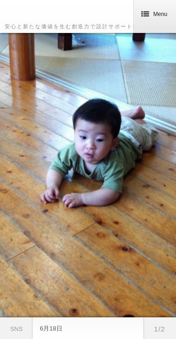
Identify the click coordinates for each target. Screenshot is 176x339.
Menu (154, 14)
